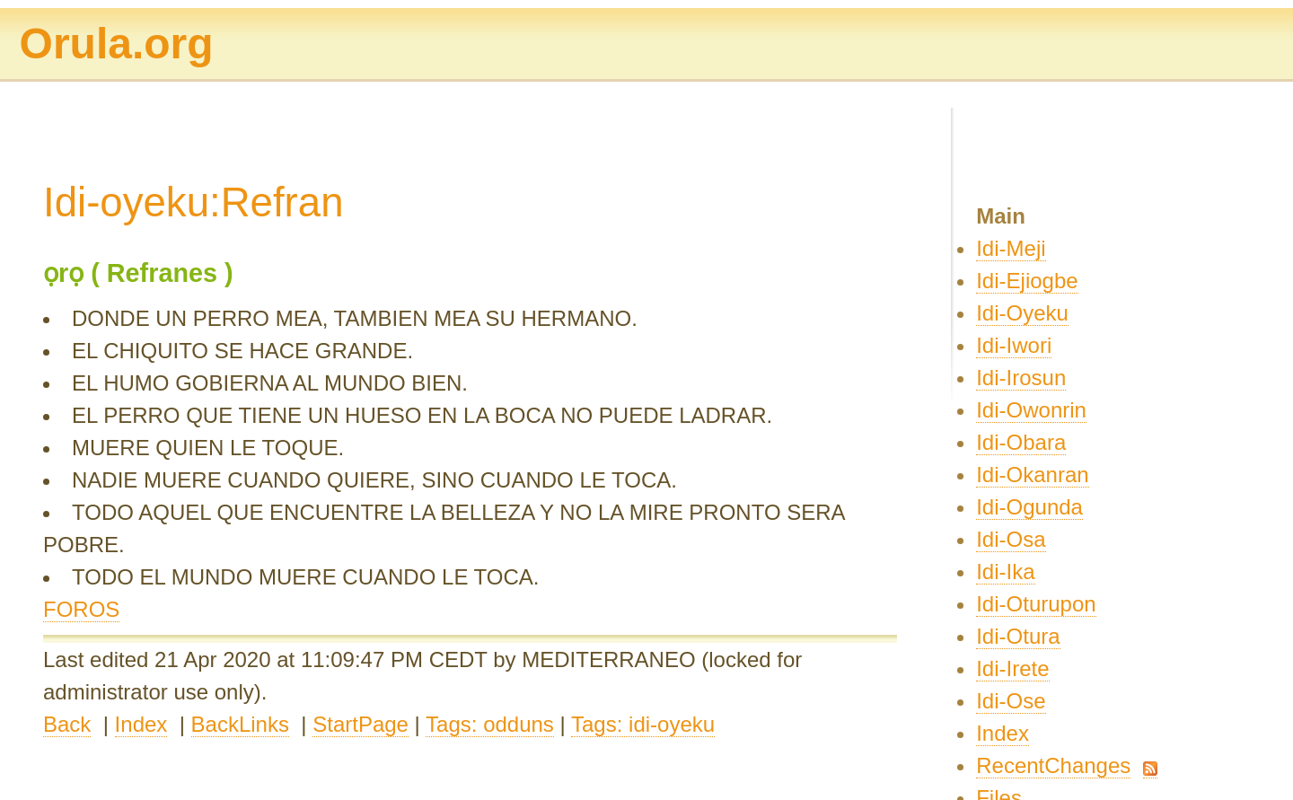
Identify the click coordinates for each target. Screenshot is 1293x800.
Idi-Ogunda (1029, 507)
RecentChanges (1053, 765)
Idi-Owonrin (1031, 410)
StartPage (360, 724)
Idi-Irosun (1021, 377)
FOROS (81, 609)
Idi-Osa (1010, 539)
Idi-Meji (1010, 248)
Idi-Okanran (1032, 474)
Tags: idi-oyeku (643, 724)
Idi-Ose (1010, 701)
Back (67, 724)
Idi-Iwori (1013, 345)
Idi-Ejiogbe (1027, 280)
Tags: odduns (490, 724)
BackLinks (240, 724)
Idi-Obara (1021, 442)
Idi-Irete (1012, 668)
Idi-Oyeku (1022, 313)
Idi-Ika (1005, 571)
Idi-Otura (1018, 636)
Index (141, 724)
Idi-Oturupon (1035, 604)
